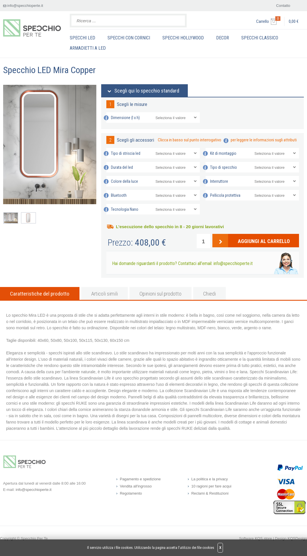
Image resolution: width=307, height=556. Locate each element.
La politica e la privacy (209, 479)
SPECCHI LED (82, 38)
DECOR (222, 38)
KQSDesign (297, 538)
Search (179, 20)
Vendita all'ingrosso (136, 486)
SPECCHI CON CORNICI (128, 38)
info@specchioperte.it (25, 5)
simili (104, 293)
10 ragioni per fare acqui (211, 486)
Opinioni (160, 293)
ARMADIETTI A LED (88, 48)
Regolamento (131, 493)
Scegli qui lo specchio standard (146, 91)
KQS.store (263, 538)
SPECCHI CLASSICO (259, 38)
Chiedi (209, 293)
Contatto (283, 5)
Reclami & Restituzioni (209, 493)
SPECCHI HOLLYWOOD (183, 38)
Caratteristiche (39, 293)
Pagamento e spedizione (140, 479)
